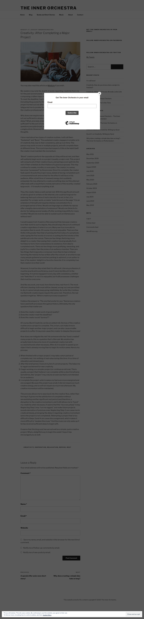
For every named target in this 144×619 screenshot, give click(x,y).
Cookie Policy (47, 615)
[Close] (99, 93)
